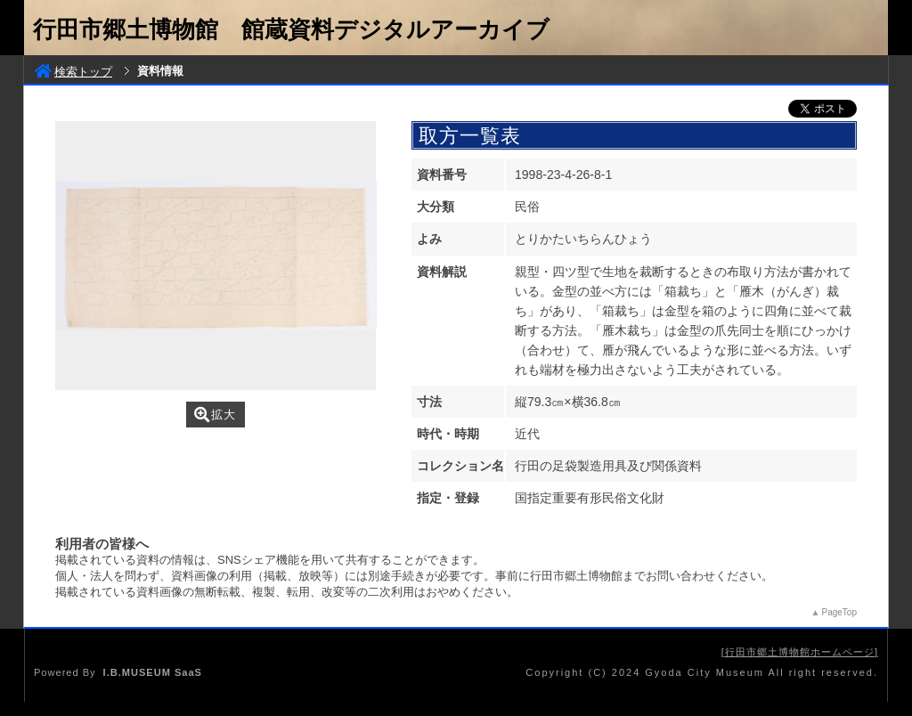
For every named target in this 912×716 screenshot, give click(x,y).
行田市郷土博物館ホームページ (800, 652)
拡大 (215, 414)
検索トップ (73, 71)
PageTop (839, 612)
